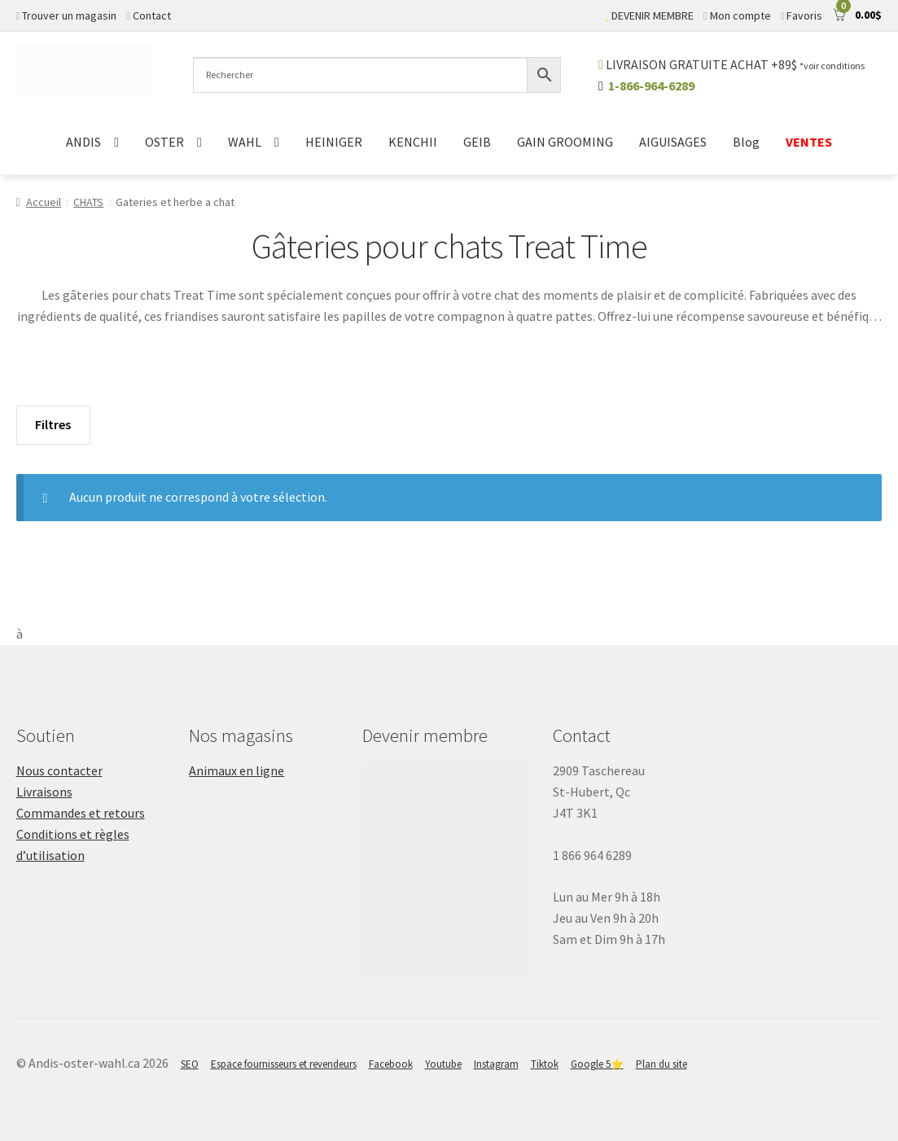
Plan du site (661, 1064)
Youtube (443, 1064)
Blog (746, 142)
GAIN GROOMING (565, 142)
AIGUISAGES (673, 142)
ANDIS (83, 142)
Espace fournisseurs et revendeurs (284, 1064)
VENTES (809, 142)
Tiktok (545, 1064)
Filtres (53, 424)
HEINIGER (333, 142)
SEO (190, 1064)
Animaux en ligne (236, 770)
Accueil (43, 202)
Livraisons (44, 791)
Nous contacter (59, 770)
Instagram (496, 1064)
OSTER (164, 142)
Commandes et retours (80, 813)
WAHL (244, 142)
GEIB (477, 142)
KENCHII (412, 142)
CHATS (88, 202)
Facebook (391, 1064)
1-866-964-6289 (651, 85)
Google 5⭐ (597, 1064)
